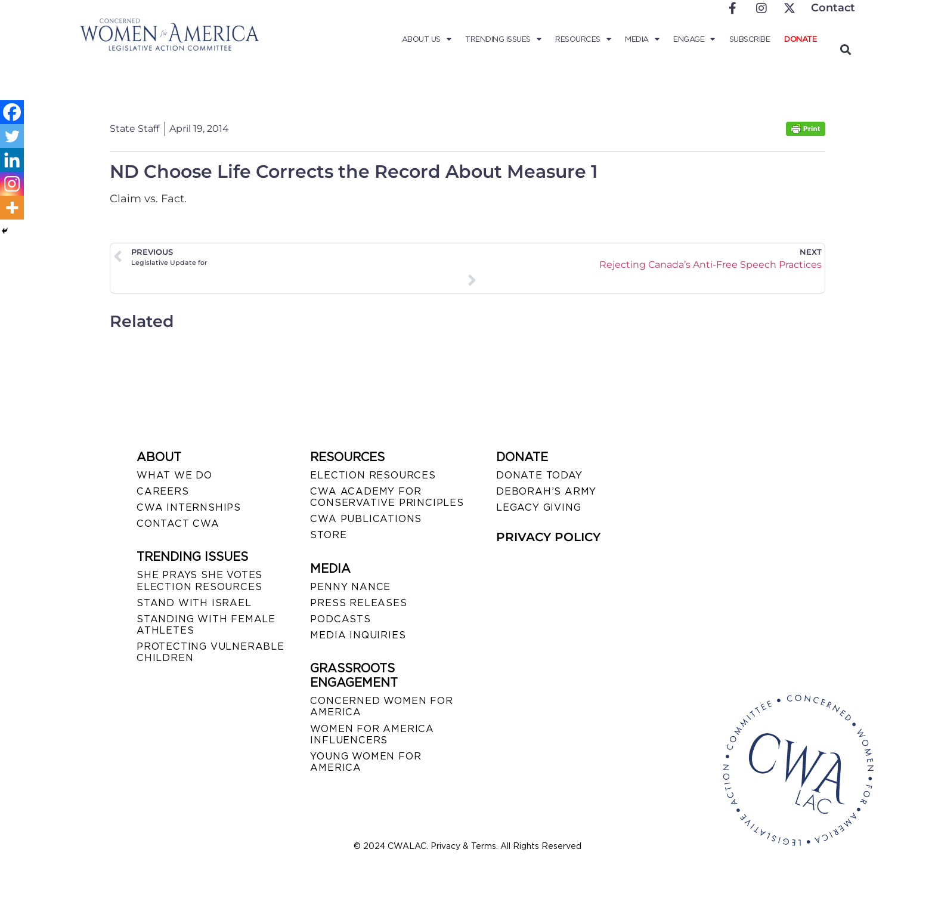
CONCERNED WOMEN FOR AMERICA (381, 706)
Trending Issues (503, 39)
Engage (694, 39)
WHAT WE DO (174, 475)
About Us (426, 39)
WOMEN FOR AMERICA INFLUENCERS (372, 734)
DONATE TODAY (539, 475)
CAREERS (163, 491)
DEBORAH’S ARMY (546, 491)
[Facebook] (12, 112)
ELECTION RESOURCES (372, 475)
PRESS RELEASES (358, 603)
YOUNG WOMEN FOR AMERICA (365, 762)
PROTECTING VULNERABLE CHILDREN (210, 652)
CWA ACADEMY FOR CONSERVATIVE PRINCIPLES (386, 497)
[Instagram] (12, 184)
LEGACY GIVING (538, 507)
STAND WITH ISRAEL (194, 603)
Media (642, 39)
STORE (328, 535)
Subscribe (749, 39)
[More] (12, 208)
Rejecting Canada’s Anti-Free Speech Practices (710, 264)
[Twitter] (12, 136)
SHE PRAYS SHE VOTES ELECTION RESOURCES (199, 580)
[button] (845, 49)
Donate (800, 39)
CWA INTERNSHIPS (189, 507)
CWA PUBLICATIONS (366, 518)
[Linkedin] (12, 160)
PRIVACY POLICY (548, 537)
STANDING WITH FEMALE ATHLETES (206, 624)
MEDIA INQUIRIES (357, 635)
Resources (583, 39)
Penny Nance (350, 586)
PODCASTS (340, 619)
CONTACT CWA (178, 523)
